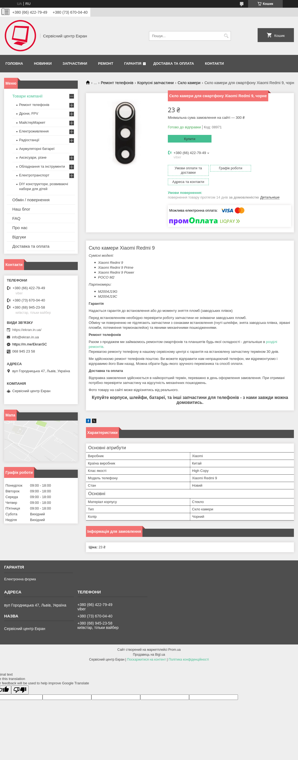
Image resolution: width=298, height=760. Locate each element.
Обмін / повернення (31, 199)
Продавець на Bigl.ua (149, 645)
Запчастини (74, 63)
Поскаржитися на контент (146, 650)
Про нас (20, 227)
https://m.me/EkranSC (29, 344)
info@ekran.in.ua (25, 337)
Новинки (43, 63)
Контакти (214, 63)
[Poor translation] (20, 680)
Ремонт (105, 63)
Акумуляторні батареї (37, 149)
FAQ (16, 218)
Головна (14, 63)
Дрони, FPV (28, 113)
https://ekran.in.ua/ (26, 330)
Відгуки (19, 237)
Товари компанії (27, 96)
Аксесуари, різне (33, 157)
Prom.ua (174, 640)
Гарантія (132, 63)
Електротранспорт (34, 175)
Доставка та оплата (173, 63)
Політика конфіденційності (189, 650)
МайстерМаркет (32, 122)
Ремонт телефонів (117, 83)
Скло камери (189, 83)
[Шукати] (226, 36)
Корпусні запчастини (155, 83)
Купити (189, 139)
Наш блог (21, 209)
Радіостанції (29, 140)
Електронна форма (20, 570)
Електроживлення (34, 131)
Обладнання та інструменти (42, 166)
